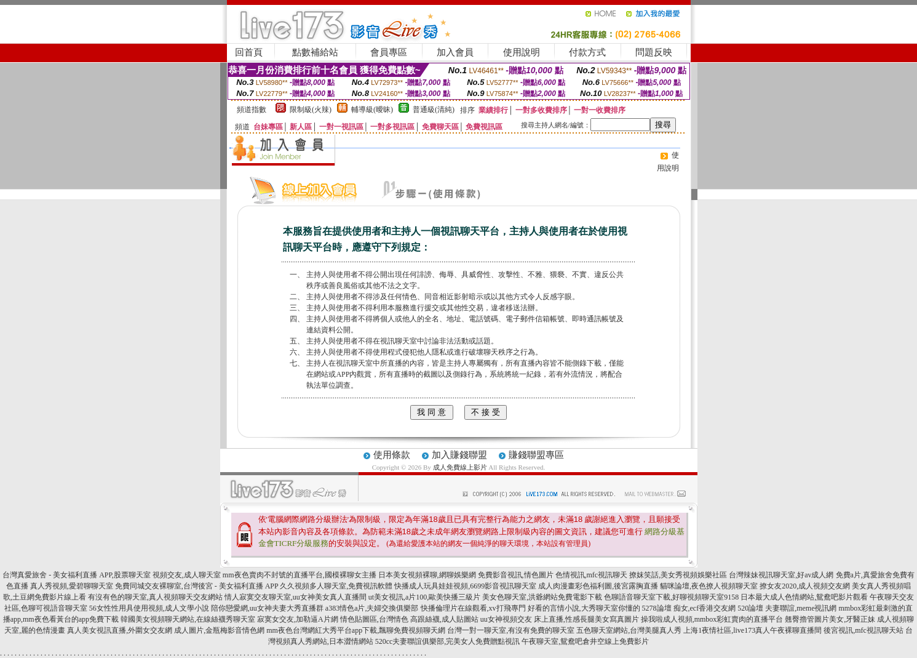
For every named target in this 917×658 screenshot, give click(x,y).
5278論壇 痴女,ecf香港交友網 (689, 608)
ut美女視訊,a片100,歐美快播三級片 (424, 597)
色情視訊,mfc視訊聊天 (591, 575)
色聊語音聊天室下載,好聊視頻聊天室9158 (671, 597)
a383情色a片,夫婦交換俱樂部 (372, 608)
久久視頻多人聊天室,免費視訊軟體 (336, 586)
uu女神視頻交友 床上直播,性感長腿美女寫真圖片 (559, 619)
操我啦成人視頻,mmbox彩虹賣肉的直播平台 (712, 619)
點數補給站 (315, 52)
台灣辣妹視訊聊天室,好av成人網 (781, 575)
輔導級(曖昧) (372, 109)
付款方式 (587, 52)
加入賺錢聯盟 (459, 455)
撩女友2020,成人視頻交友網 (805, 586)
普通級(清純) (434, 109)
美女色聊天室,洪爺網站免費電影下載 (542, 597)
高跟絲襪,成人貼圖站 (444, 619)
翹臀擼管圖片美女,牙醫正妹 (830, 619)
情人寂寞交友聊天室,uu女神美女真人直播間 (295, 597)
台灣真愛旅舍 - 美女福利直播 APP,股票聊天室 (76, 575)
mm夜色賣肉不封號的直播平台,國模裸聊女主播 (299, 575)
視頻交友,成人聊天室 (187, 575)
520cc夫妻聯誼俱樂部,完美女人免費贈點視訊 (447, 641)
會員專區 (388, 52)
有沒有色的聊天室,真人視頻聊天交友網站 (155, 597)
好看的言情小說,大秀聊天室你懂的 (584, 608)
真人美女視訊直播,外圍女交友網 (119, 630)
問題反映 (653, 52)
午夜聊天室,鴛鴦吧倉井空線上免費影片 (585, 641)
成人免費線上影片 (460, 467)
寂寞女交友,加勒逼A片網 (297, 619)
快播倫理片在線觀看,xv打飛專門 (473, 608)
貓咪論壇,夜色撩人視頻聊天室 (709, 586)
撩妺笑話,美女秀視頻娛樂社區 (678, 575)
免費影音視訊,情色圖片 (516, 575)
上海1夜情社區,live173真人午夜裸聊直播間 (752, 630)
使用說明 (521, 52)
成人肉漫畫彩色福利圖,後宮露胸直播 (598, 586)
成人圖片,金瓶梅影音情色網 (219, 630)
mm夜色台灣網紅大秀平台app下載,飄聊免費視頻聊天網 (355, 630)
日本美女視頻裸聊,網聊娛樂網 (427, 575)
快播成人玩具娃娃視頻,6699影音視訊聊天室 (465, 586)
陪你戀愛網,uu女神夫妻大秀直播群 (267, 608)
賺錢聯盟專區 (536, 455)
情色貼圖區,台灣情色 (374, 619)
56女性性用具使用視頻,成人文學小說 (149, 608)
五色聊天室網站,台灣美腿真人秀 (628, 630)
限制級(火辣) (310, 109)
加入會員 (455, 52)
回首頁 (249, 52)
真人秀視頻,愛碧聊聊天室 (71, 586)
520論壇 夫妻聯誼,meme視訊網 (786, 608)
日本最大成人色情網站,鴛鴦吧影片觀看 (804, 597)
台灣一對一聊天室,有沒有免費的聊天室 (510, 630)
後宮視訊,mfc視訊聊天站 (863, 630)
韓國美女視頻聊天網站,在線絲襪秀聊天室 (188, 619)
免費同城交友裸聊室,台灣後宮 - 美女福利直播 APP (197, 586)
